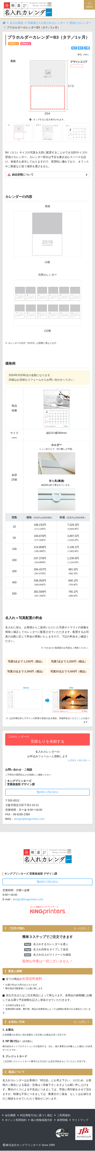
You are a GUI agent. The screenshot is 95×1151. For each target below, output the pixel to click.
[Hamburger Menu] (89, 5)
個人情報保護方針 (40, 1120)
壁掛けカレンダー (80, 22)
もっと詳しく (82, 928)
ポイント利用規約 (14, 1120)
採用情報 (61, 1120)
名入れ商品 (16, 22)
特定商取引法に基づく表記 (35, 1115)
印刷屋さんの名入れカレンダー (46, 22)
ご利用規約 (62, 1115)
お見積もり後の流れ (79, 760)
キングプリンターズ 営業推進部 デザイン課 (30, 873)
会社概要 (9, 1115)
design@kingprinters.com (29, 819)
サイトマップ (79, 1120)
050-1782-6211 (47, 792)
